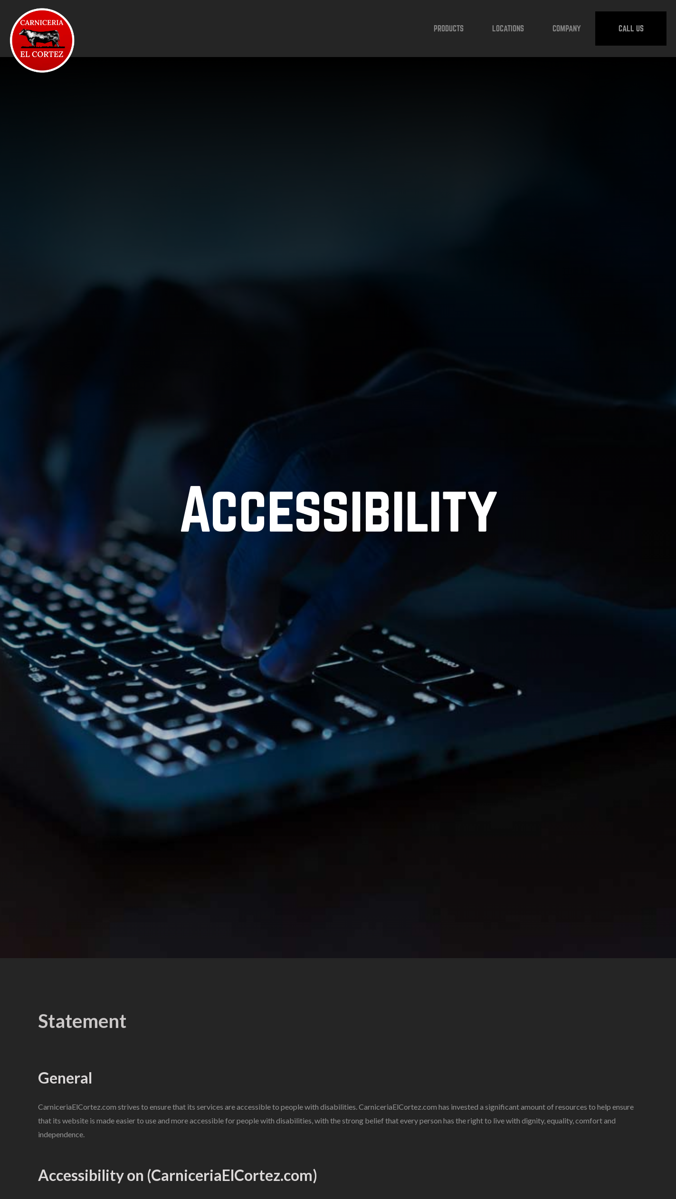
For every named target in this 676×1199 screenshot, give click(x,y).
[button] (448, 28)
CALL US (631, 28)
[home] (42, 28)
